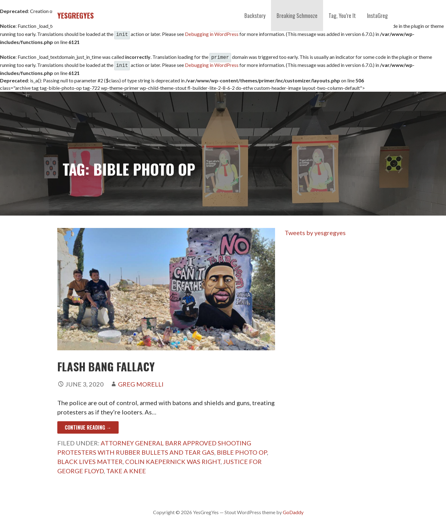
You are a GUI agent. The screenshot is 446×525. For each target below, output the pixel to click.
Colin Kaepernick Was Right (173, 459)
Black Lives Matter (90, 459)
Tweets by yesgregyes (315, 230)
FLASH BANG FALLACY (106, 364)
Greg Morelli (141, 381)
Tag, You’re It (342, 15)
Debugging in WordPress (211, 33)
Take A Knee (126, 468)
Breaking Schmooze (297, 15)
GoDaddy (293, 510)
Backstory (254, 15)
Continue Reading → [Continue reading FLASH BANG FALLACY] (88, 425)
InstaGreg (377, 15)
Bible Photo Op (242, 449)
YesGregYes (75, 15)
